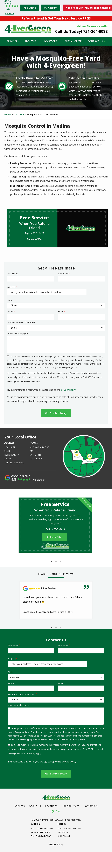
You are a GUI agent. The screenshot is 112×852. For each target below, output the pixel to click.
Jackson (34, 832)
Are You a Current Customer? (21, 322)
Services (12, 41)
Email (60, 311)
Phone (10, 311)
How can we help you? (18, 333)
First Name (12, 273)
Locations (51, 41)
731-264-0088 (43, 836)
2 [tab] (56, 561)
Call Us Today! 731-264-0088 (81, 31)
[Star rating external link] (11, 8)
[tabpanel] (55, 525)
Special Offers (74, 41)
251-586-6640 (16, 462)
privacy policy (68, 389)
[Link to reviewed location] (56, 588)
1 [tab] (51, 561)
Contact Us (95, 41)
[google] (53, 811)
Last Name (63, 273)
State (9, 300)
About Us (31, 41)
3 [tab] (60, 561)
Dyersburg (9, 454)
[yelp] (59, 811)
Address (11, 287)
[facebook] (56, 811)
